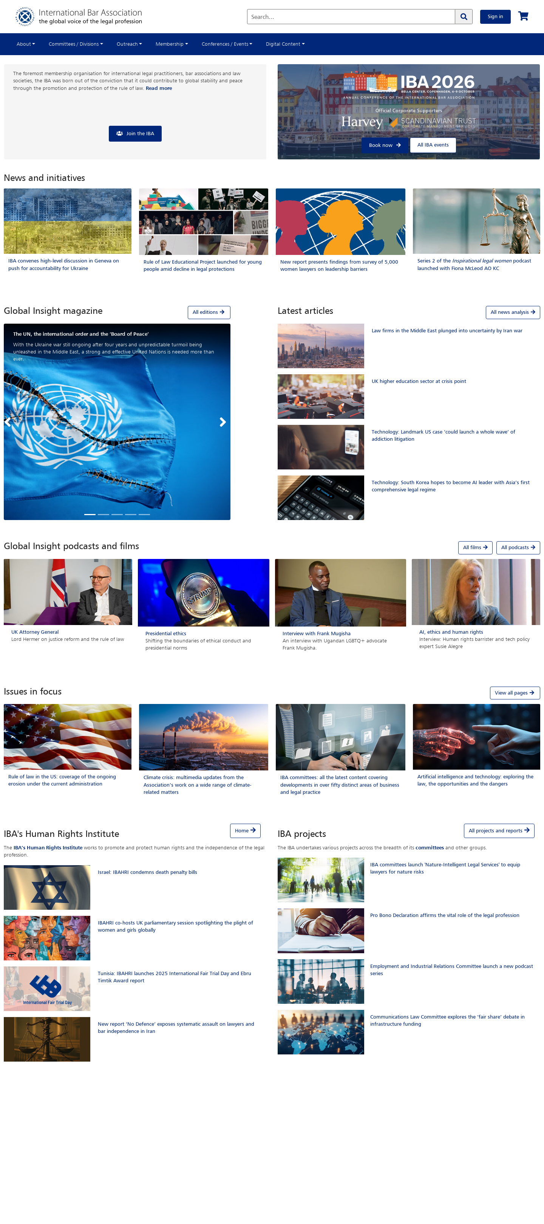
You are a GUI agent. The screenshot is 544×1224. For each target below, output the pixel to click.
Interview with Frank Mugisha (317, 633)
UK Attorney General (35, 632)
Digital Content (283, 44)
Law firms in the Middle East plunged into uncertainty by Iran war (447, 330)
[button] (9, 422)
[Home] (86, 16)
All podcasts (518, 547)
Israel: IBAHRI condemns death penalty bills (147, 872)
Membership (170, 44)
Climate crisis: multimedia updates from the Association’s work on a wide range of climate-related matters (198, 785)
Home (242, 830)
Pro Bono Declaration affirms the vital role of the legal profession (444, 915)
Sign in (495, 16)
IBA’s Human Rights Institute (48, 847)
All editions (209, 312)
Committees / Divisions (74, 44)
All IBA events (433, 145)
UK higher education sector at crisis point (419, 381)
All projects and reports (495, 830)
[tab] (117, 312)
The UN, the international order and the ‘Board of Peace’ (81, 334)
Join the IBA (140, 133)
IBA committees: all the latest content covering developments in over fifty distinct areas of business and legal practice (339, 785)
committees (430, 847)
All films (475, 547)
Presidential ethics (165, 633)
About (24, 44)
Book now (381, 145)
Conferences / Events (225, 44)
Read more (159, 88)
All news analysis (513, 312)
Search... (262, 17)
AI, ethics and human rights (451, 632)
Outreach (127, 44)
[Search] (463, 16)
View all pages (515, 693)
